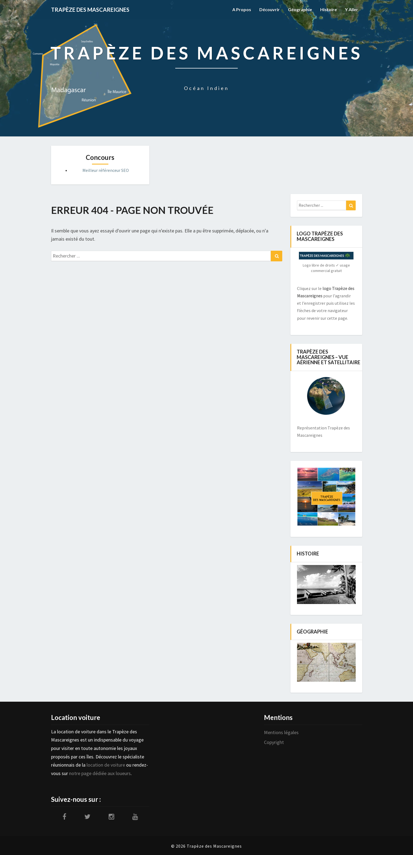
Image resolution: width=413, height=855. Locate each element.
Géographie (300, 9)
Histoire (328, 9)
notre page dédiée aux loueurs (100, 773)
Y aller (351, 9)
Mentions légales (281, 732)
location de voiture (106, 765)
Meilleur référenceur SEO (105, 170)
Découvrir (269, 9)
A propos (241, 9)
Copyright (274, 742)
